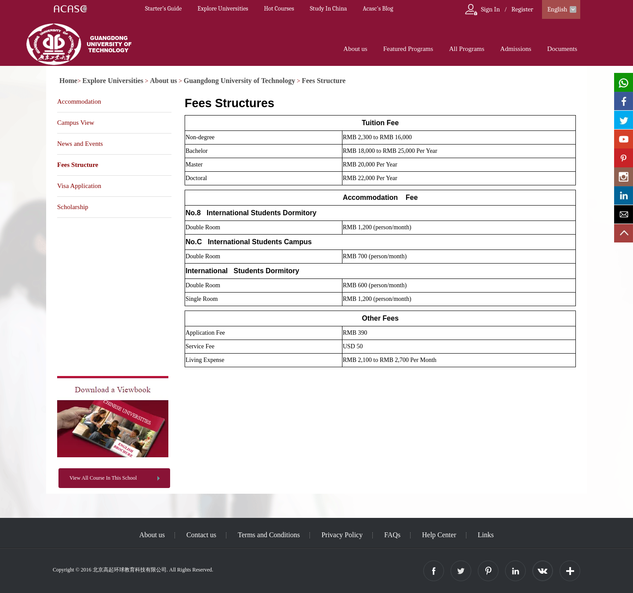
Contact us (201, 535)
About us (355, 48)
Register (522, 9)
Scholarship (72, 206)
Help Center (439, 535)
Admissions (515, 48)
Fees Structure (324, 80)
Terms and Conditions (269, 535)
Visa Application (79, 185)
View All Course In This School (103, 478)
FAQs (392, 535)
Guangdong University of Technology (239, 80)
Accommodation (79, 101)
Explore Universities (222, 8)
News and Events (80, 143)
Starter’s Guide (163, 8)
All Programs (466, 48)
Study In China (328, 8)
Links (486, 535)
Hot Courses (279, 8)
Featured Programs (408, 48)
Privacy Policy (342, 535)
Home (68, 80)
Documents (562, 48)
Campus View (75, 122)
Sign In (490, 9)
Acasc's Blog (378, 8)
